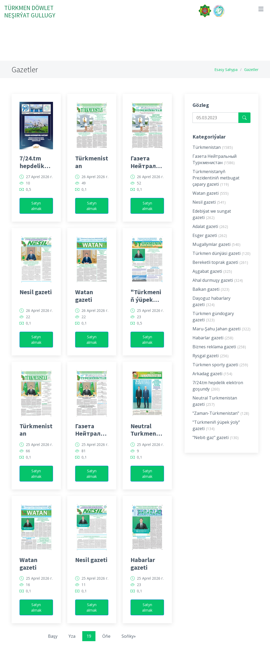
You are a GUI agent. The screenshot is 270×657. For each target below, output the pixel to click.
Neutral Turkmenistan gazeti (147, 435)
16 (28, 590)
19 (88, 642)
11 (83, 590)
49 (83, 189)
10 (28, 189)
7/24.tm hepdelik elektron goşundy (32, 167)
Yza (72, 642)
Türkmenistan (91, 167)
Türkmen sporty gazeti (220, 370)
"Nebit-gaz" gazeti (215, 443)
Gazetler (251, 69)
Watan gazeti (84, 301)
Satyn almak (36, 211)
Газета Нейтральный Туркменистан (147, 167)
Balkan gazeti (210, 295)
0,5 (28, 195)
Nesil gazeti (36, 298)
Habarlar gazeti (143, 569)
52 (139, 189)
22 (28, 322)
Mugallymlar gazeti (216, 250)
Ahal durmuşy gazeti (217, 286)
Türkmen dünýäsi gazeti (221, 259)
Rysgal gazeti (210, 361)
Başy (52, 642)
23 (139, 322)
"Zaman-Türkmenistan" (220, 419)
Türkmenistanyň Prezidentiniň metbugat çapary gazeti (215, 183)
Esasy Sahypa (226, 69)
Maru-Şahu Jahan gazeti (221, 334)
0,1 (84, 195)
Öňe (106, 642)
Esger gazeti (209, 241)
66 (28, 456)
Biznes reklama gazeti (219, 352)
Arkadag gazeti (212, 379)
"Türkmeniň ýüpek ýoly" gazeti (146, 301)
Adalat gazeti (210, 232)
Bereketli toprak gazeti (220, 268)
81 (83, 456)
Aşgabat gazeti (212, 277)
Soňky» (129, 642)
